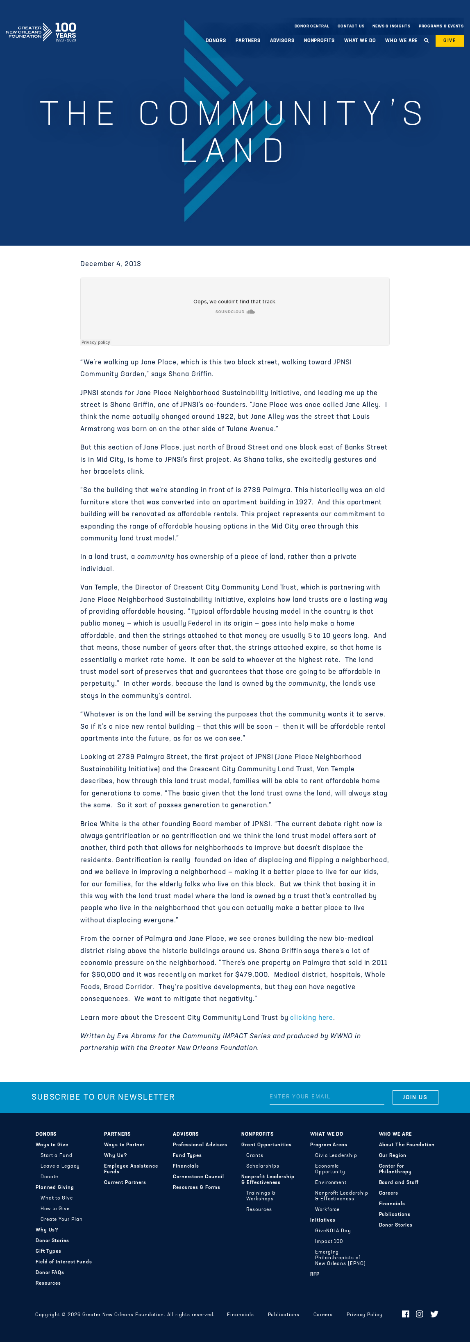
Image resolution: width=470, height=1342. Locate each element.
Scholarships (262, 1166)
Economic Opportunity (330, 1169)
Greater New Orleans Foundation (41, 24)
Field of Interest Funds (64, 1262)
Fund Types (187, 1155)
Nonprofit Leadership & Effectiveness (267, 1180)
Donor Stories (52, 1240)
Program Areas (328, 1145)
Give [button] (449, 40)
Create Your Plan (62, 1219)
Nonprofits (319, 40)
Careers (388, 1193)
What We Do (360, 40)
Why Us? (47, 1230)
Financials (186, 1166)
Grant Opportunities (266, 1145)
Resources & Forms (196, 1187)
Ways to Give (52, 1145)
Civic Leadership (336, 1155)
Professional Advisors (200, 1145)
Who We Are (401, 40)
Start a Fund (57, 1155)
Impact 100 (329, 1241)
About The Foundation (407, 1145)
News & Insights (391, 26)
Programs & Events (441, 26)
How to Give (55, 1208)
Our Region (392, 1155)
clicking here (311, 1018)
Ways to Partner (124, 1145)
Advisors (282, 40)
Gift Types (48, 1251)
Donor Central (312, 26)
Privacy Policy (365, 1315)
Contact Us (351, 26)
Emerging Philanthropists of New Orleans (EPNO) (340, 1258)
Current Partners (125, 1182)
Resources (48, 1283)
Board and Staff (399, 1182)
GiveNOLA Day (333, 1231)
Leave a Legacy (60, 1166)
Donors (216, 40)
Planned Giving (55, 1187)
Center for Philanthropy (395, 1169)
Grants (254, 1155)
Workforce (327, 1209)
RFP (315, 1274)
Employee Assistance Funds (131, 1169)
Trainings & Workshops (260, 1196)
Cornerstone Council (198, 1177)
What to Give (57, 1198)
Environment (331, 1182)
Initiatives (323, 1220)
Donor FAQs (50, 1272)
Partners (248, 40)
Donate (50, 1177)
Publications (395, 1214)
